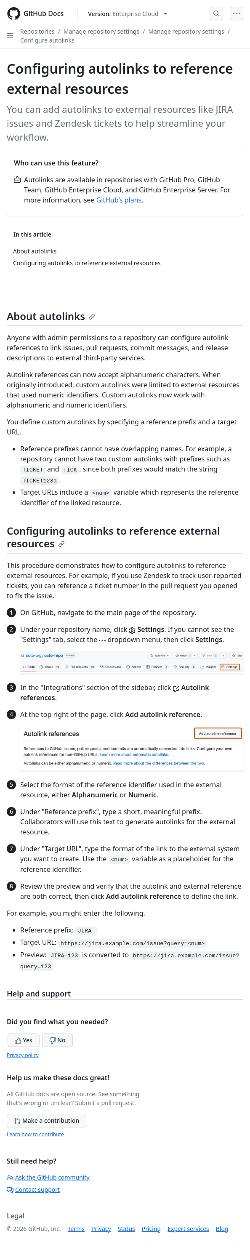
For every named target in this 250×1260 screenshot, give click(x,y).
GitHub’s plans (119, 200)
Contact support (33, 1189)
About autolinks (51, 316)
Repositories (37, 31)
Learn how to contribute (35, 1134)
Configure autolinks (47, 40)
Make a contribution (46, 1120)
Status (126, 1229)
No (57, 1040)
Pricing (151, 1229)
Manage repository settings (101, 31)
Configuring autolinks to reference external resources (113, 537)
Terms (76, 1229)
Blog (222, 1229)
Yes (23, 1040)
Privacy (101, 1229)
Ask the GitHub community (48, 1177)
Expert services (188, 1229)
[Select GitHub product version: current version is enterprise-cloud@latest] (127, 13)
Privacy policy (23, 1055)
